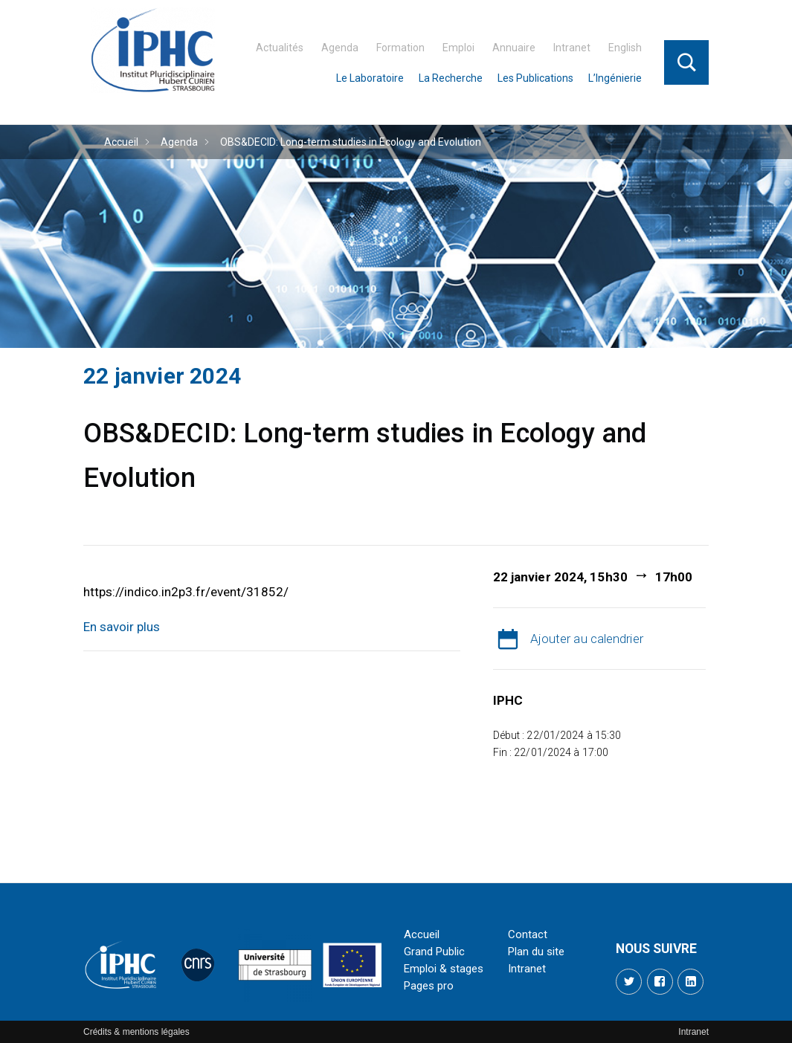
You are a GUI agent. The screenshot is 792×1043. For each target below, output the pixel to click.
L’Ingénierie (615, 78)
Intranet (571, 48)
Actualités (279, 48)
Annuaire (513, 48)
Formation (400, 48)
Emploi (458, 48)
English (625, 48)
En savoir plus (121, 626)
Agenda (339, 48)
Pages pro (429, 985)
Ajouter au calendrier (586, 638)
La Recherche (451, 78)
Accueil (121, 142)
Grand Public (434, 951)
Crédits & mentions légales (136, 1032)
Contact (527, 934)
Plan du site (536, 951)
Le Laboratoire (370, 78)
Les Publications (535, 78)
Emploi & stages (443, 968)
